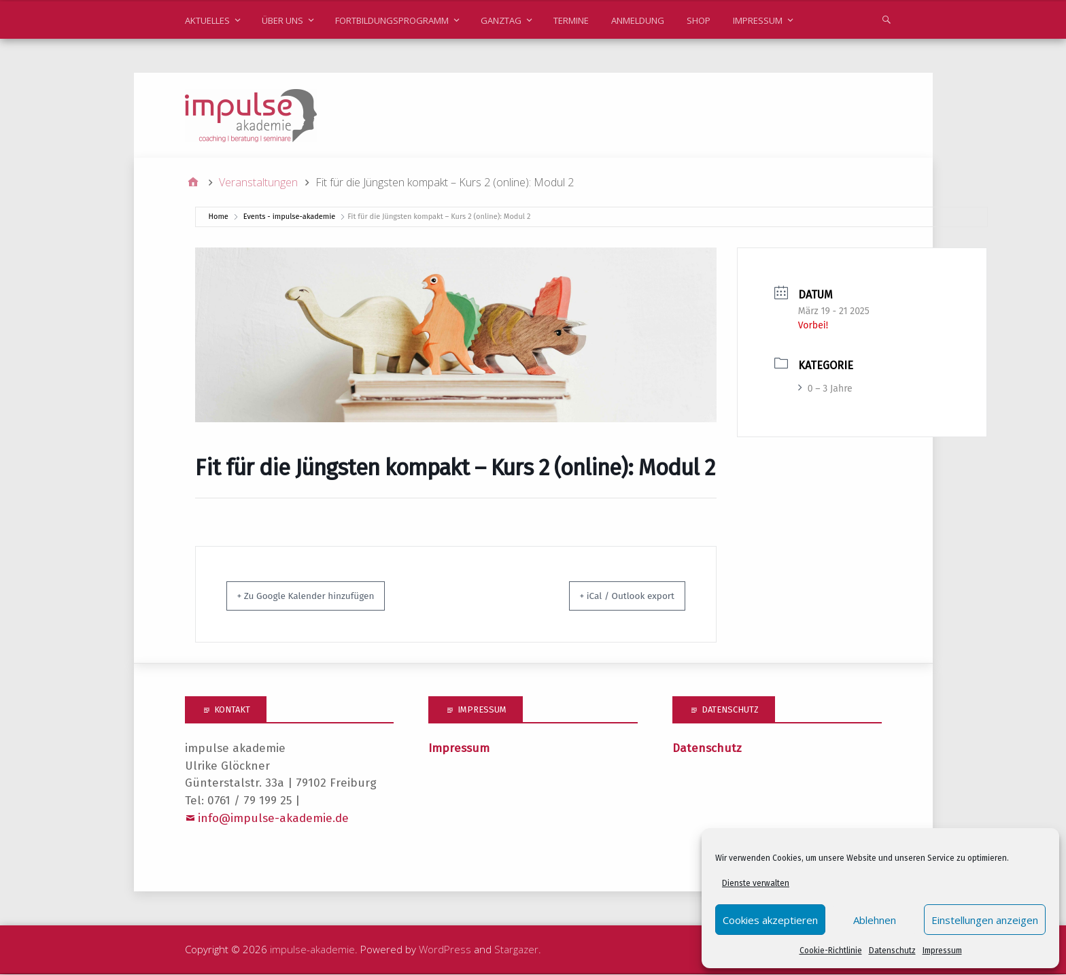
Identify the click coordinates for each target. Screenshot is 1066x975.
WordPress (445, 950)
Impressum (942, 950)
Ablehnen (874, 920)
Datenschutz (892, 950)
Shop (698, 20)
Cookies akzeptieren (770, 920)
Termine (571, 20)
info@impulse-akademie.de (273, 819)
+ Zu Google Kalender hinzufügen (322, 596)
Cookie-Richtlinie (831, 950)
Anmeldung (637, 20)
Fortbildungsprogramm (392, 20)
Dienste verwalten (755, 883)
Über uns (282, 20)
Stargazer (516, 950)
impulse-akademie (312, 950)
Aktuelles (207, 20)
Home (218, 217)
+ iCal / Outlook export (613, 596)
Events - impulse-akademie (289, 217)
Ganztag (501, 20)
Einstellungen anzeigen (984, 920)
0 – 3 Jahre (825, 389)
